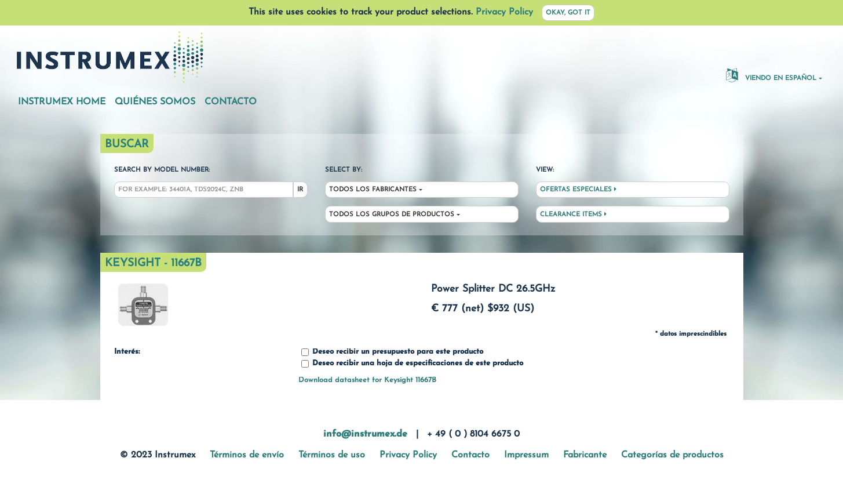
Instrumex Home (61, 102)
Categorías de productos (672, 455)
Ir (300, 190)
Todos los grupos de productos (391, 215)
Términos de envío (247, 455)
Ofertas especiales (578, 189)
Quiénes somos (155, 102)
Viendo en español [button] (771, 75)
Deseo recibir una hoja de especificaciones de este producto (412, 364)
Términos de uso (331, 455)
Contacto (231, 102)
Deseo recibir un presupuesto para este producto (392, 352)
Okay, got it (568, 13)
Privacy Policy (504, 12)
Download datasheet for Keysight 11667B (367, 380)
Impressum (526, 455)
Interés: (127, 351)
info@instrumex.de (365, 434)
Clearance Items (573, 214)
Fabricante (585, 455)
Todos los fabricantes (373, 190)
